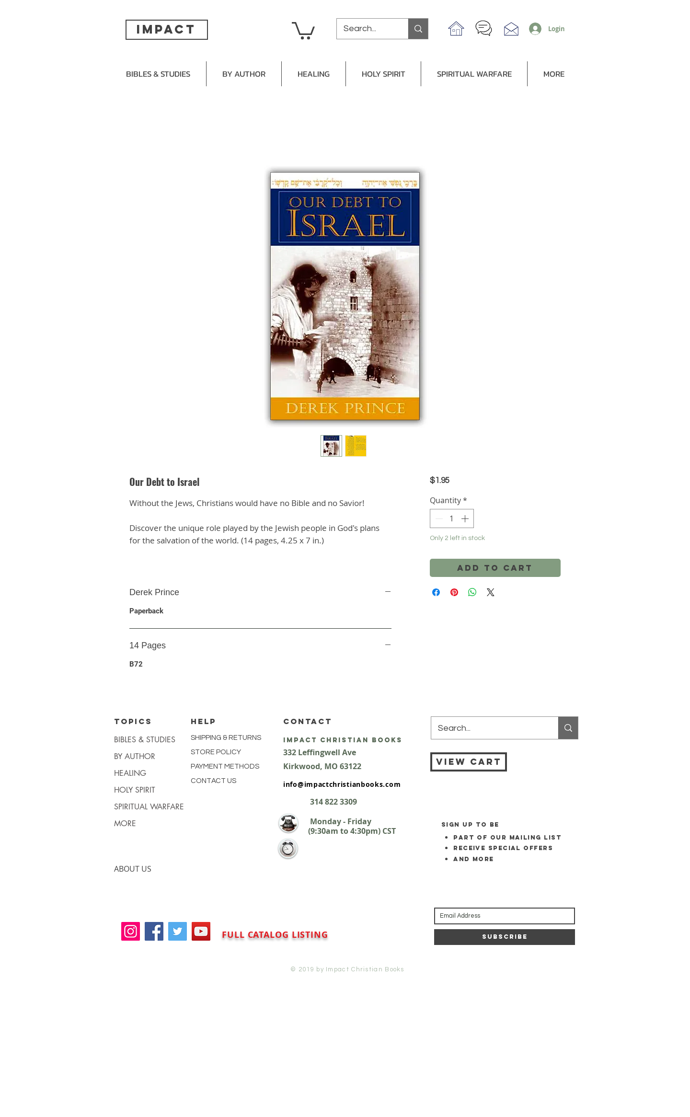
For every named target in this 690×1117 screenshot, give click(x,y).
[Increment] (465, 518)
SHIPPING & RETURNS (226, 737)
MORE (125, 823)
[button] (303, 29)
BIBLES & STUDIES (144, 740)
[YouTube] (201, 931)
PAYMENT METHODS (225, 766)
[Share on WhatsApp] (472, 592)
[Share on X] (490, 592)
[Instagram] (130, 931)
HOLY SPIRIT (134, 790)
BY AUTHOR (134, 756)
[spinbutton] (452, 518)
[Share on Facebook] (436, 592)
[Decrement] (438, 518)
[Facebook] (154, 931)
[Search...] (366, 29)
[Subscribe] (504, 937)
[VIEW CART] (468, 762)
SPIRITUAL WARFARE (149, 807)
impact (166, 29)
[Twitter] (177, 931)
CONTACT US (213, 780)
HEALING (130, 773)
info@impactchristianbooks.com (342, 784)
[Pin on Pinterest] (454, 592)
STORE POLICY (216, 752)
